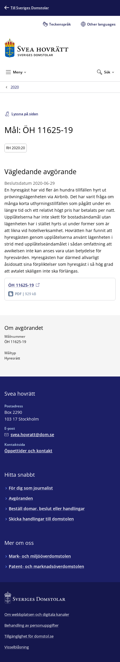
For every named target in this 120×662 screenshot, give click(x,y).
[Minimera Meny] (16, 72)
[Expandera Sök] (105, 72)
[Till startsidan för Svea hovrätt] (36, 48)
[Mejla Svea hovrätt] (29, 434)
